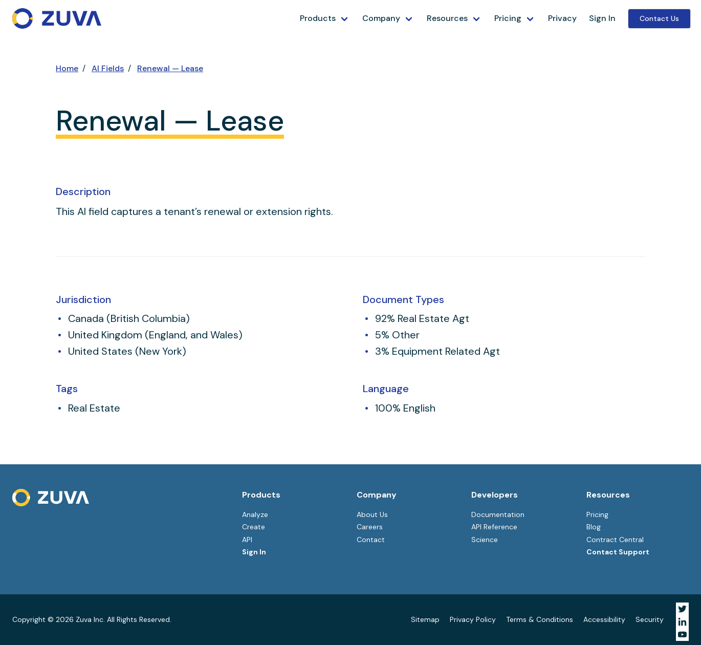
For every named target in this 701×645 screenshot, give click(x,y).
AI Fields (108, 68)
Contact (371, 539)
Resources (447, 18)
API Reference (494, 526)
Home (67, 68)
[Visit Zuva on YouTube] (682, 634)
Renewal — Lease (170, 68)
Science (484, 539)
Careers (370, 526)
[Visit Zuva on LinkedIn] (682, 621)
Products (318, 18)
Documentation (497, 514)
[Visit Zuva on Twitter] (682, 609)
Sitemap (425, 619)
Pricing (507, 18)
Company (381, 18)
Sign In (602, 18)
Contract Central (615, 539)
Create (253, 526)
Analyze (255, 514)
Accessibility (604, 619)
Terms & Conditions (539, 619)
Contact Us (659, 18)
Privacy (562, 18)
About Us (372, 514)
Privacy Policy (473, 619)
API (247, 539)
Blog (593, 526)
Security (650, 619)
